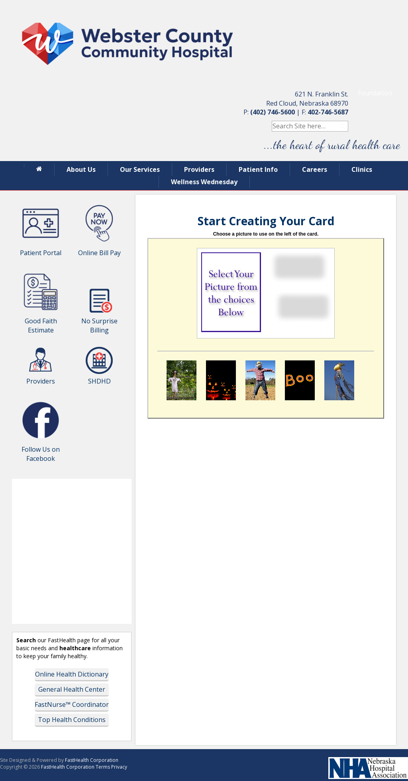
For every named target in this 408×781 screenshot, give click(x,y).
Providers (199, 169)
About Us (81, 169)
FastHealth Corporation (91, 760)
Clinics (361, 169)
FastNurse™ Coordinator (72, 704)
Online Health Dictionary (71, 674)
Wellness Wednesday (204, 181)
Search (343, 126)
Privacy (119, 766)
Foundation (375, 93)
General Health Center (71, 689)
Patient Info (258, 169)
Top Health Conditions (72, 720)
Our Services (140, 169)
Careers (314, 169)
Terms (103, 766)
